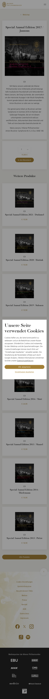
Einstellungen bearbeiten (24, 372)
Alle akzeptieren (24, 367)
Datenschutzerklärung (25, 361)
